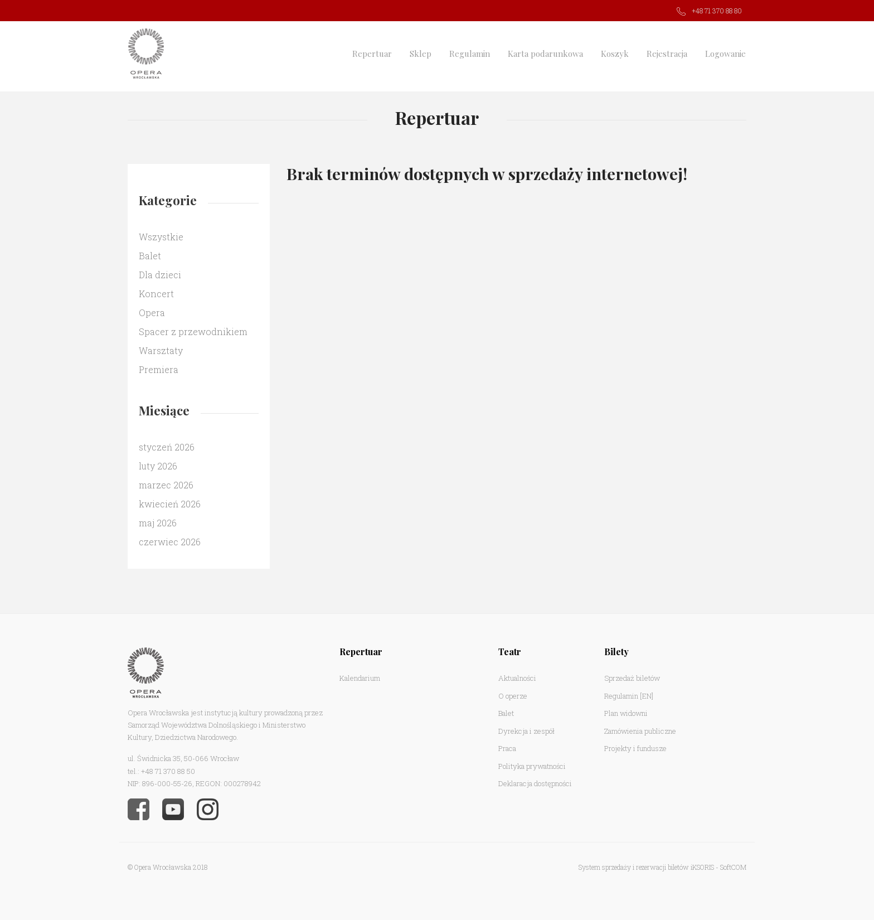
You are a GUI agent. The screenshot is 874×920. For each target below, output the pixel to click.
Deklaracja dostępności (535, 783)
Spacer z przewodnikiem (193, 331)
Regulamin (469, 53)
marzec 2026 (166, 485)
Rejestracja (667, 53)
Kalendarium (359, 678)
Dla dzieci (160, 274)
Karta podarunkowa (545, 53)
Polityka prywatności (532, 766)
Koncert (156, 293)
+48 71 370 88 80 (717, 10)
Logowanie (725, 53)
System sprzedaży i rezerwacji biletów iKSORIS (646, 867)
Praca (507, 748)
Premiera (158, 369)
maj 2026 (158, 523)
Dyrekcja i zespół (526, 731)
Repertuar (372, 53)
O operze (512, 696)
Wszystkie (161, 237)
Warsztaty (161, 350)
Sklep (420, 53)
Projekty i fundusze (635, 748)
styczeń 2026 (167, 447)
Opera (152, 312)
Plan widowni (626, 713)
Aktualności (517, 678)
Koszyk (615, 53)
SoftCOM (733, 867)
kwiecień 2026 (170, 504)
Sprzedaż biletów (632, 678)
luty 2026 (158, 466)
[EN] (646, 696)
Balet (150, 256)
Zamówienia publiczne (640, 731)
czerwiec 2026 (170, 542)
